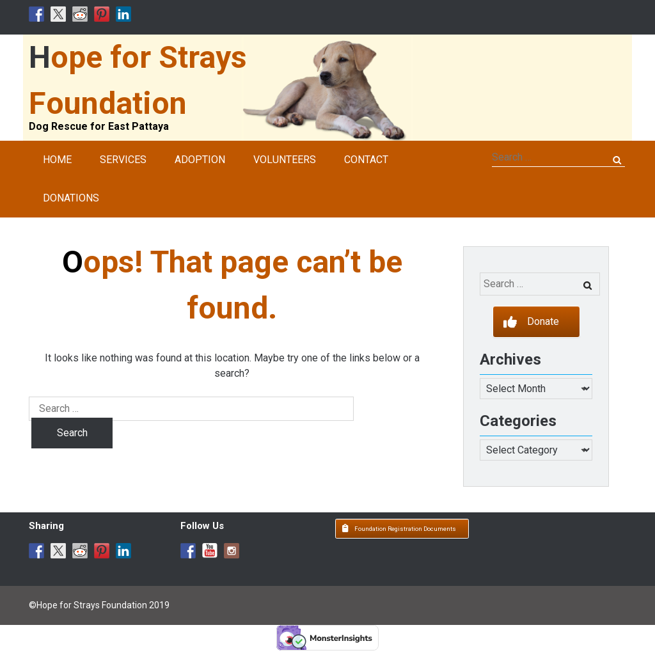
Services (123, 160)
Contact (366, 160)
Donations (71, 198)
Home (57, 160)
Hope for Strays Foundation (138, 80)
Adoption (200, 160)
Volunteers (284, 160)
